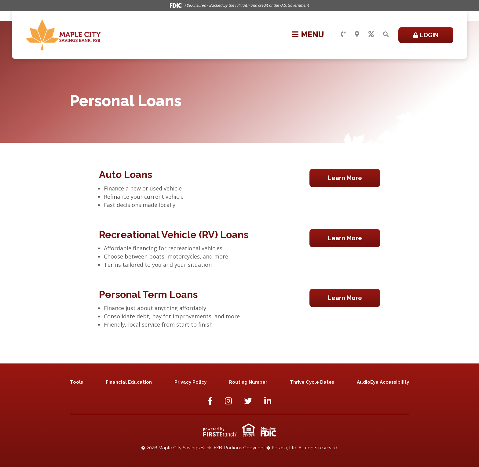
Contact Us (343, 34)
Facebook (210, 401)
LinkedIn (267, 401)
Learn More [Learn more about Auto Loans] (345, 178)
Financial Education (129, 382)
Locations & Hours (357, 34)
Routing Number (248, 382)
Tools (76, 382)
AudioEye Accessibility (383, 382)
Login (429, 35)
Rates (371, 34)
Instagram (228, 401)
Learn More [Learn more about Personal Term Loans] (345, 298)
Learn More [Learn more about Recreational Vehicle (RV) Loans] (345, 238)
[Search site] (386, 34)
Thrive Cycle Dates (312, 382)
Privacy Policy (190, 382)
